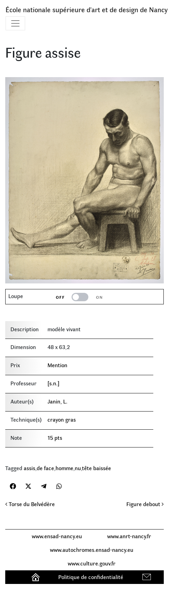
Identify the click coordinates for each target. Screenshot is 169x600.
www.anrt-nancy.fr (129, 536)
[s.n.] (53, 383)
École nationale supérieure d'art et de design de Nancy (87, 9)
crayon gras (61, 419)
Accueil (36, 576)
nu (78, 468)
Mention (57, 365)
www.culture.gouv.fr (92, 563)
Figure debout (145, 504)
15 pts (54, 437)
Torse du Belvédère (30, 504)
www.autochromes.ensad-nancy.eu (91, 549)
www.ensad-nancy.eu (57, 536)
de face (45, 468)
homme (64, 468)
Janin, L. (57, 401)
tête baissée (96, 468)
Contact (147, 576)
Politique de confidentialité (90, 576)
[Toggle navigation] (15, 23)
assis (29, 468)
